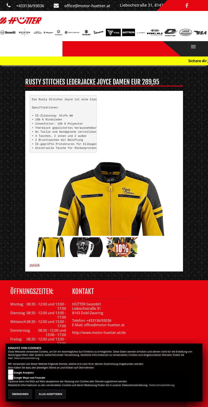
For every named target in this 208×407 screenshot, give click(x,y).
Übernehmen (20, 394)
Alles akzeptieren (50, 394)
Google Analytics (24, 372)
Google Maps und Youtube (29, 377)
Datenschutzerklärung (26, 358)
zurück (35, 265)
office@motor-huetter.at (87, 5)
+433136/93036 (30, 5)
